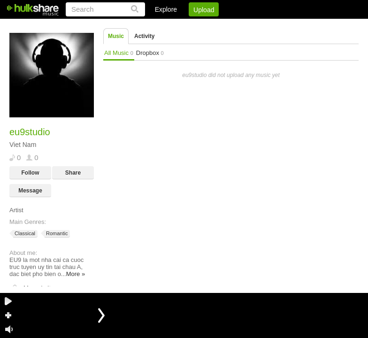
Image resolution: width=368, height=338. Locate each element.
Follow (30, 172)
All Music (118, 52)
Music (116, 36)
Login (165, 26)
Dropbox (150, 52)
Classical (24, 233)
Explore (166, 9)
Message (30, 190)
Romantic (56, 233)
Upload (203, 10)
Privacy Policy (306, 26)
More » (75, 273)
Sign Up (198, 26)
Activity (144, 36)
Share (73, 172)
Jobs (231, 26)
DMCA (262, 26)
